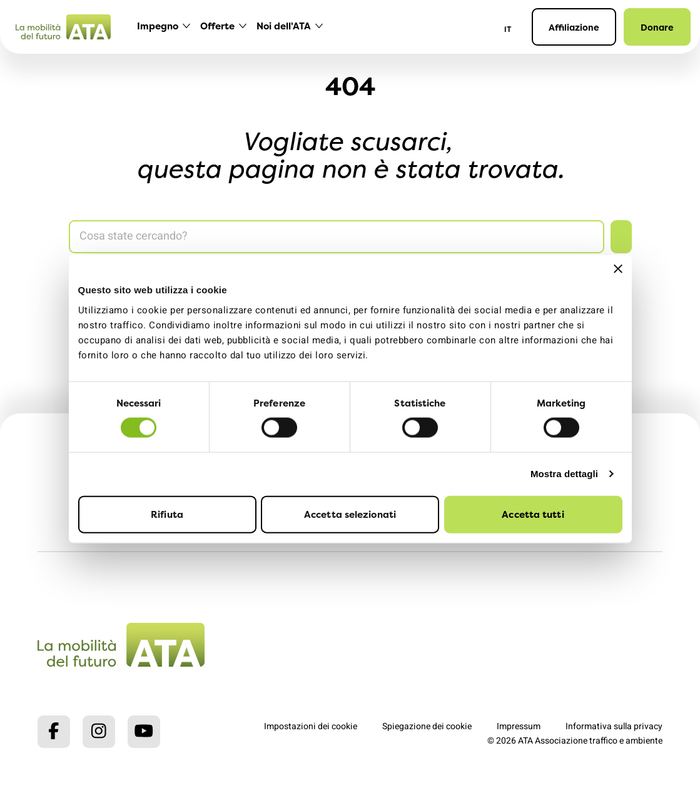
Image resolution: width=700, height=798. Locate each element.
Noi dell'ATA (283, 26)
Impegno (157, 26)
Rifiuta (167, 513)
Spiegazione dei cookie (427, 726)
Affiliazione (574, 27)
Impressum (518, 726)
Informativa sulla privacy (614, 726)
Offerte (217, 26)
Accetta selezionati (350, 513)
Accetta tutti (533, 513)
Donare (657, 27)
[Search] (336, 236)
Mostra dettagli (564, 473)
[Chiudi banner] (618, 269)
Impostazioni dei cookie (310, 726)
